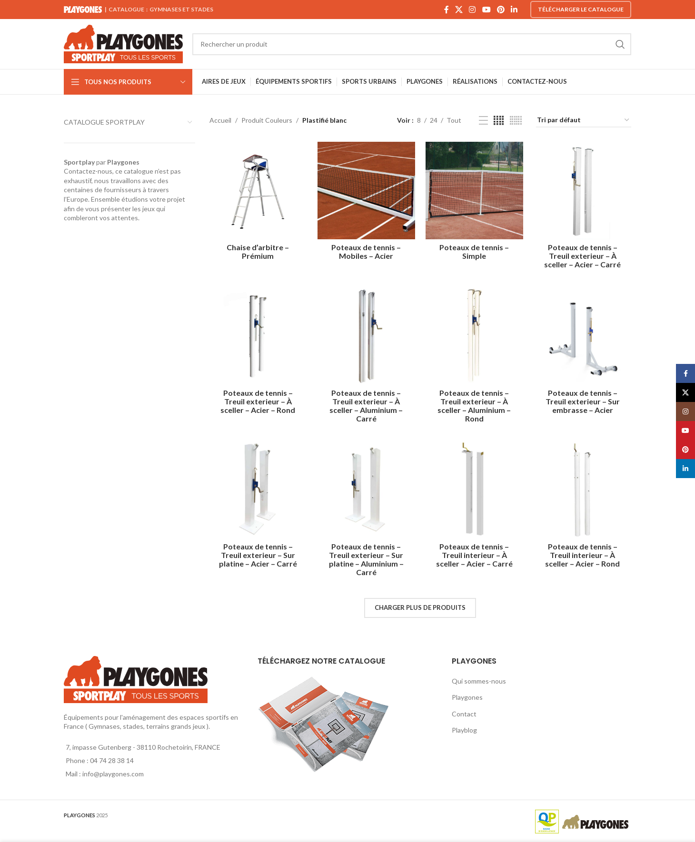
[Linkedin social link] (514, 9)
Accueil (220, 120)
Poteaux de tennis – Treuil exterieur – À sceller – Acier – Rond (256, 399)
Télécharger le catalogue (581, 9)
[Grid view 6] (516, 121)
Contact (464, 713)
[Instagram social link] (472, 9)
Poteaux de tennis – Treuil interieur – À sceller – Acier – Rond (583, 554)
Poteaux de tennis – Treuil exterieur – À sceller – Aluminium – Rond (474, 403)
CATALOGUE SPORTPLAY (104, 122)
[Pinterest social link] (500, 9)
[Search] (411, 44)
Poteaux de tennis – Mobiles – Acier (365, 249)
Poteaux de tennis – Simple (474, 249)
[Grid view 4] (499, 121)
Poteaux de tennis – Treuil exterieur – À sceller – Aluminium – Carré (365, 403)
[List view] (483, 121)
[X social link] (459, 9)
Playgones (467, 696)
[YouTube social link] (486, 9)
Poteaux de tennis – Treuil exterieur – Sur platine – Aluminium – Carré (365, 558)
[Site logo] (123, 43)
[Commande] (583, 120)
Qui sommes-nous (479, 680)
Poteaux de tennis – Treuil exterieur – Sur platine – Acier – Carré (257, 554)
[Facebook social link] (446, 9)
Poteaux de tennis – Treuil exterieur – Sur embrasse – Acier (583, 399)
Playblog (464, 729)
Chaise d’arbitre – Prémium (257, 249)
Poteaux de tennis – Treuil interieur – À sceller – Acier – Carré (475, 554)
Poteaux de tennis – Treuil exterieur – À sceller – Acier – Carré (584, 253)
